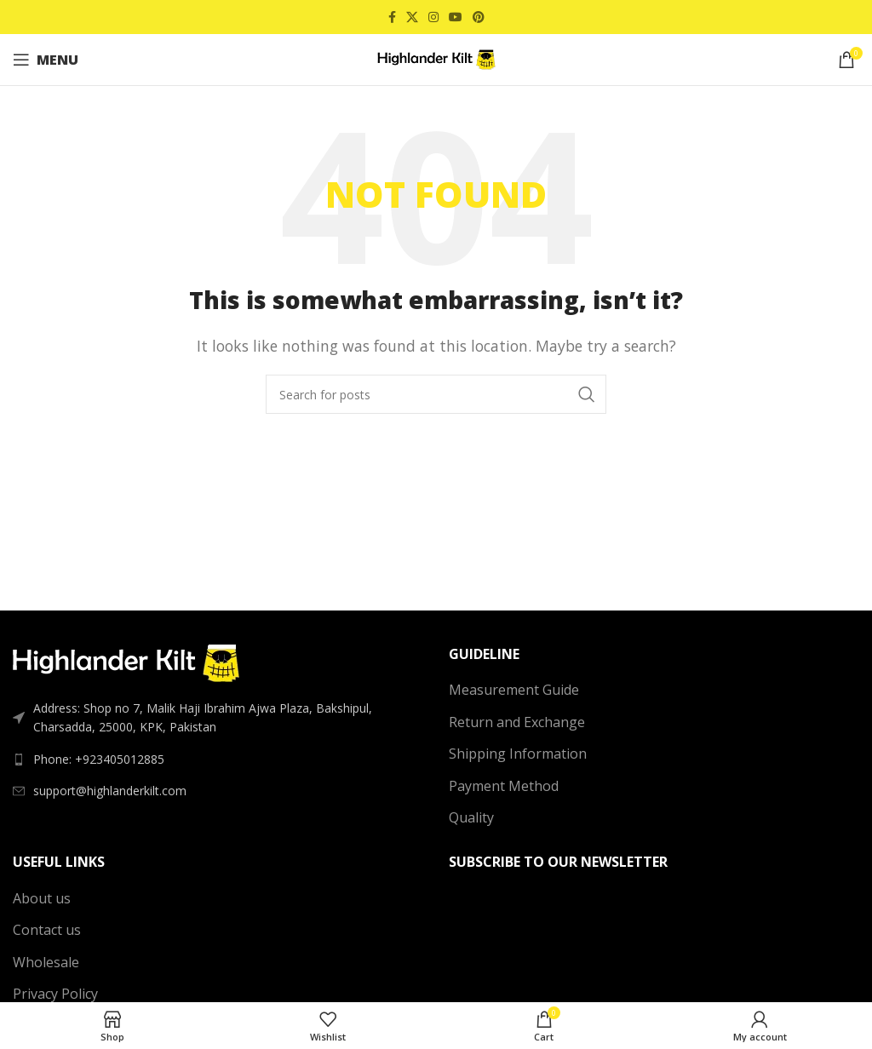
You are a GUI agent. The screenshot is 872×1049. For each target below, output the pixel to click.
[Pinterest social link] (479, 17)
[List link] (218, 759)
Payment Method (504, 786)
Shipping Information (518, 753)
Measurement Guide (514, 689)
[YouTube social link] (456, 17)
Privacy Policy (55, 993)
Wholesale (46, 962)
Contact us (47, 929)
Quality (471, 817)
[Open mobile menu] (45, 60)
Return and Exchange (517, 722)
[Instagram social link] (433, 17)
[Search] (436, 394)
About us (42, 898)
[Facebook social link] (392, 17)
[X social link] (412, 17)
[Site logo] (436, 58)
